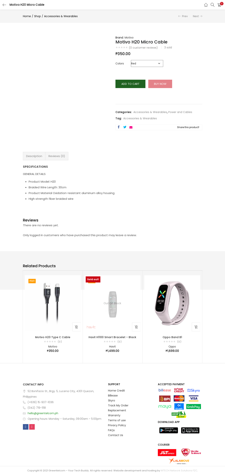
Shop (37, 16)
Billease (113, 395)
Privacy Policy (117, 425)
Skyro (111, 400)
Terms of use (117, 420)
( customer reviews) (143, 47)
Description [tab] (34, 156)
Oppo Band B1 (172, 337)
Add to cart (130, 84)
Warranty (114, 415)
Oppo (172, 346)
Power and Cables (180, 112)
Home (27, 16)
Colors (119, 63)
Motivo (129, 37)
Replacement (117, 410)
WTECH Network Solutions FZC (179, 470)
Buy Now (160, 84)
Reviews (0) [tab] (56, 156)
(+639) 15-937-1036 (40, 402)
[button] (219, 5)
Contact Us (115, 435)
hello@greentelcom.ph (43, 413)
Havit (112, 346)
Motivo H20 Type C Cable (52, 337)
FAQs (111, 430)
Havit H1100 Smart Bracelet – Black (112, 337)
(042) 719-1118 (36, 408)
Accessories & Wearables (61, 16)
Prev (185, 16)
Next (196, 16)
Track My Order (118, 405)
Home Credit (116, 390)
